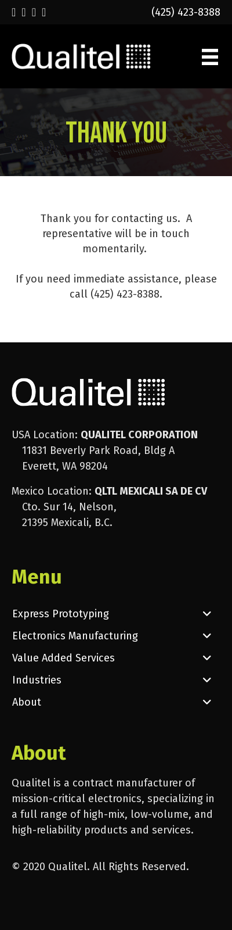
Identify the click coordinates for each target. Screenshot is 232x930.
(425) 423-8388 (185, 12)
